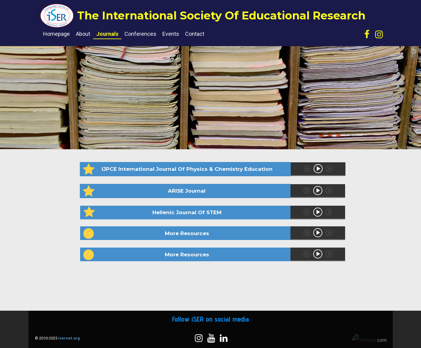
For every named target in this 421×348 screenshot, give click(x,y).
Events (170, 34)
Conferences (140, 34)
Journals (107, 34)
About (83, 34)
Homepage (56, 34)
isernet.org (69, 338)
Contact (194, 34)
